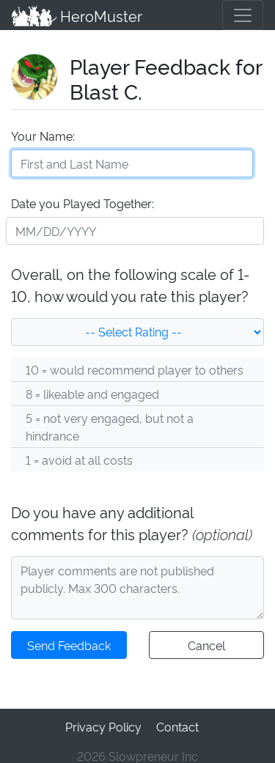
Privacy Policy (103, 723)
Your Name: (42, 134)
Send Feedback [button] (68, 643)
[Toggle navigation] (242, 14)
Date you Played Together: (82, 201)
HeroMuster (76, 15)
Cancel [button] (206, 643)
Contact (176, 723)
